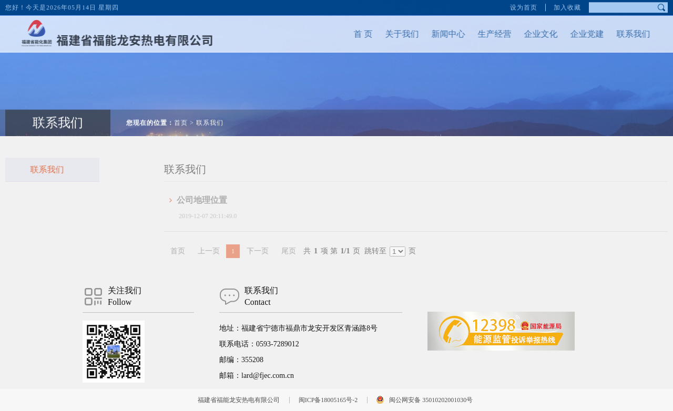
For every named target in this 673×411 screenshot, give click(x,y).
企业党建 (575, 33)
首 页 (350, 33)
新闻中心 (436, 33)
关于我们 (389, 33)
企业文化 (528, 33)
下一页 (277, 251)
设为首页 (523, 5)
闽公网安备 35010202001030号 (431, 400)
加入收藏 (567, 5)
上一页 (228, 251)
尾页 (307, 251)
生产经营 (482, 33)
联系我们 (621, 33)
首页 (181, 110)
